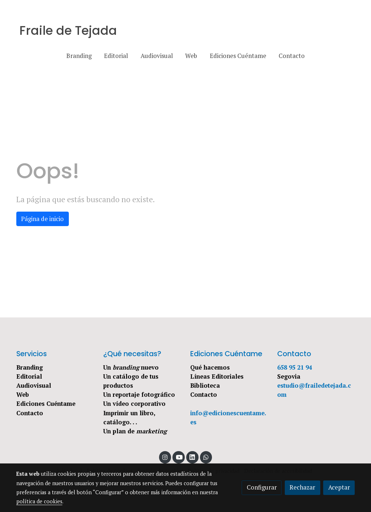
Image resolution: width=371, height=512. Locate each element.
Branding (29, 367)
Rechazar (302, 487)
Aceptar (339, 487)
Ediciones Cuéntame (45, 404)
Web (22, 395)
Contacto (29, 413)
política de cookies (39, 501)
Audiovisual (33, 386)
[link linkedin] (192, 457)
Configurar (262, 487)
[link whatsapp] (206, 457)
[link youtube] (179, 457)
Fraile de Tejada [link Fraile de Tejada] (68, 31)
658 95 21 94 (294, 367)
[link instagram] (165, 457)
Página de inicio (42, 219)
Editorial (29, 376)
